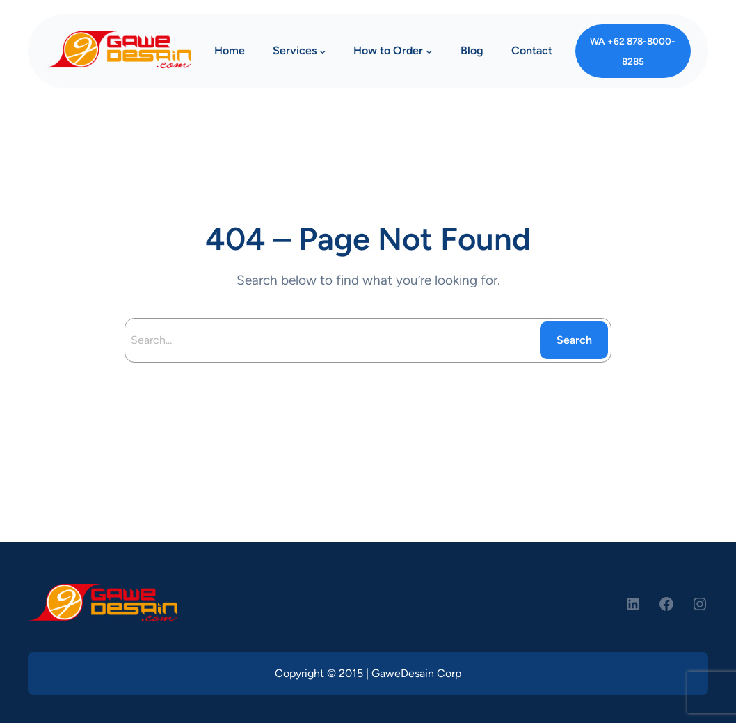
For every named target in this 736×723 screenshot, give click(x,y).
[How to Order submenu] (429, 51)
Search (574, 340)
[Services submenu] (322, 51)
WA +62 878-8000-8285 (632, 51)
